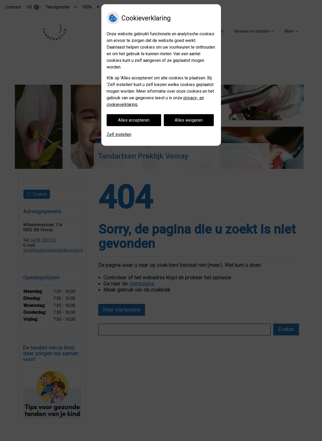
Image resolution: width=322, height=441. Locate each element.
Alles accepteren (133, 120)
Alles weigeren (189, 120)
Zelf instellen (119, 134)
